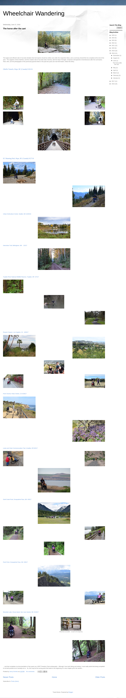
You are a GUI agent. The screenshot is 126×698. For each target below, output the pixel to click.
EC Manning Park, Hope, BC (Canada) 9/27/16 (18, 158)
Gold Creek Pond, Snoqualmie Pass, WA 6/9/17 (17, 499)
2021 (113, 45)
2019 (113, 50)
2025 (113, 35)
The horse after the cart (14, 28)
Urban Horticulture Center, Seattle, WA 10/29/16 (17, 214)
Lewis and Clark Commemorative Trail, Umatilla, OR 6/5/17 (20, 448)
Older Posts (100, 677)
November (116, 55)
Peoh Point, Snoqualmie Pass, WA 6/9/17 (15, 562)
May (114, 67)
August (115, 58)
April (114, 70)
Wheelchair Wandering (34, 13)
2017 (113, 81)
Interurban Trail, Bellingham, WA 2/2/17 (15, 245)
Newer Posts (8, 677)
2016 (113, 84)
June (114, 60)
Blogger (70, 692)
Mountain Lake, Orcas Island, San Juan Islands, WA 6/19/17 (21, 612)
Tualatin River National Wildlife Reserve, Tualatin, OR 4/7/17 (21, 277)
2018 (113, 53)
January (115, 78)
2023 (113, 40)
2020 (113, 48)
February (116, 75)
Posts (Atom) (15, 681)
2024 (113, 38)
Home (54, 677)
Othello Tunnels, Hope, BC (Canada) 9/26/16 (18, 69)
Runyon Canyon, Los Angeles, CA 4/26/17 (15, 332)
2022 (113, 43)
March (115, 73)
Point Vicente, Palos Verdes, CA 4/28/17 (15, 393)
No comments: (30, 671)
